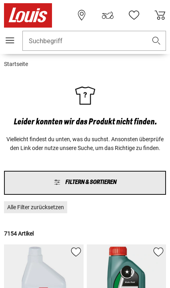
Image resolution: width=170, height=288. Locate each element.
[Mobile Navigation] (10, 40)
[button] (156, 41)
